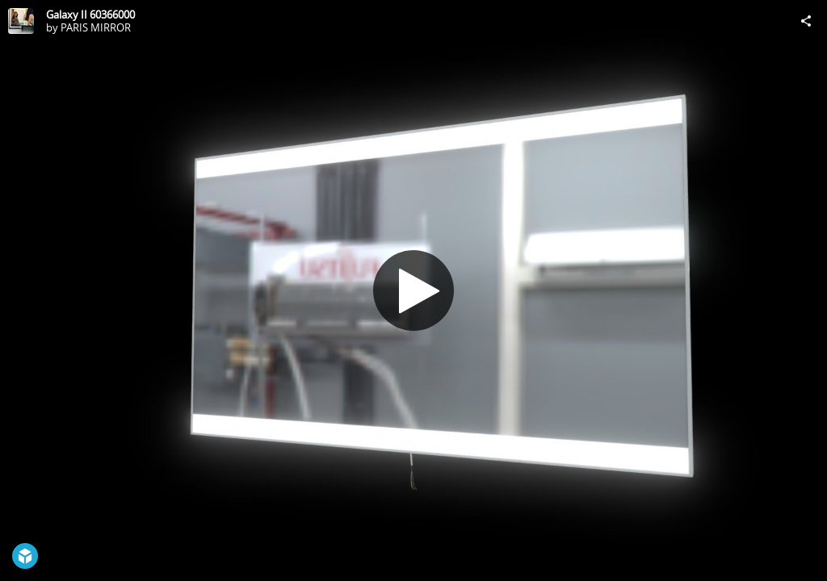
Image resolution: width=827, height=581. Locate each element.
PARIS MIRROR (96, 27)
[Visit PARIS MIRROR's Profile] (21, 21)
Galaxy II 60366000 (90, 14)
